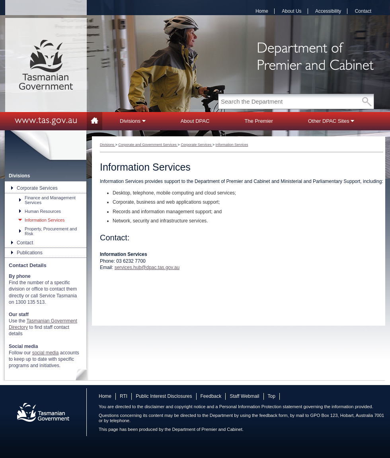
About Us (291, 11)
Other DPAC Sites (331, 121)
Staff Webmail (244, 396)
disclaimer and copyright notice (174, 406)
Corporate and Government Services (147, 145)
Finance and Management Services (50, 200)
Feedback (211, 396)
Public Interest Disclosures (164, 396)
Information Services (44, 220)
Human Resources (43, 211)
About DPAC (195, 121)
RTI (123, 396)
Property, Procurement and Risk (51, 231)
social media (45, 353)
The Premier (258, 121)
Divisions (133, 121)
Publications (30, 253)
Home (261, 11)
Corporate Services (37, 188)
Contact (363, 11)
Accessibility (328, 11)
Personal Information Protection (250, 406)
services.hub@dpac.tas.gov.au (147, 267)
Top (271, 396)
